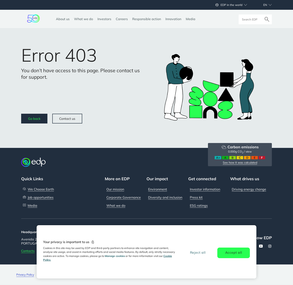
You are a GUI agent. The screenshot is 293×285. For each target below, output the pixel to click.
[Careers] (122, 19)
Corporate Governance (123, 197)
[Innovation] (173, 19)
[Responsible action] (146, 19)
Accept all (233, 252)
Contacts (28, 251)
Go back (34, 119)
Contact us (67, 119)
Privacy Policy (25, 274)
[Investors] (104, 19)
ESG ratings (199, 205)
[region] (146, 251)
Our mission (115, 189)
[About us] (63, 19)
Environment (157, 189)
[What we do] (83, 19)
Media (32, 205)
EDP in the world (231, 5)
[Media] (191, 19)
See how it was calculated (240, 162)
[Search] (267, 19)
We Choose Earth (41, 189)
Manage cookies (115, 256)
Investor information (205, 189)
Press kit (196, 197)
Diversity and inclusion (165, 197)
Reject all (198, 252)
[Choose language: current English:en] (263, 5)
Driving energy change (249, 189)
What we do (115, 205)
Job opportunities (41, 197)
